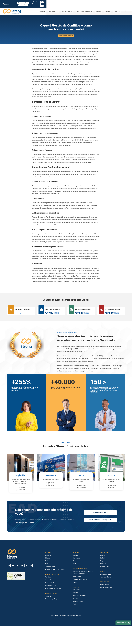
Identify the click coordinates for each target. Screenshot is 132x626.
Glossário (19, 13)
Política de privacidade (79, 595)
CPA (46, 563)
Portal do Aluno (124, 2)
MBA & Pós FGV (61, 7)
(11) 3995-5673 (50, 485)
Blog (101, 561)
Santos (81, 475)
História (47, 558)
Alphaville (20, 475)
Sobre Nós (48, 555)
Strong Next (117, 7)
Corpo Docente (104, 584)
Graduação (51, 7)
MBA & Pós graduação (51, 599)
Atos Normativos (50, 566)
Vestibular (48, 577)
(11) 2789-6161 (111, 485)
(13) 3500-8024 (81, 487)
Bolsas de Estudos (78, 601)
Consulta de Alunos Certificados (55, 569)
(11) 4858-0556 (111, 487)
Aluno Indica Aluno (105, 574)
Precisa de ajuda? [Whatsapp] (123, 623)
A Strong (109, 7)
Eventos (102, 555)
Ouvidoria (75, 592)
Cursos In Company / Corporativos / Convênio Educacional (83, 572)
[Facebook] (17, 565)
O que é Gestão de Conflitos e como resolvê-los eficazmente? (33, 13)
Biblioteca (48, 561)
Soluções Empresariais (112, 2)
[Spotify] (31, 565)
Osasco (111, 475)
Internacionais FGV (73, 7)
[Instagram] (9, 565)
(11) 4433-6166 (50, 483)
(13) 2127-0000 (81, 485)
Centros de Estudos (106, 577)
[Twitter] (26, 565)
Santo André (51, 475)
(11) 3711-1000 (20, 487)
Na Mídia (103, 558)
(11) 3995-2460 (20, 489)
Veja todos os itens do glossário (66, 35)
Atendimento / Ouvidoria (9, 2)
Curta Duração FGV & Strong (89, 7)
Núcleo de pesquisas (106, 587)
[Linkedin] (22, 565)
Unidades (102, 7)
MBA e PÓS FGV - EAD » (100, 512)
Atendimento (76, 590)
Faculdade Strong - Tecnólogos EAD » (100, 520)
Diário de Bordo (104, 566)
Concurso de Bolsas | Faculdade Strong (66, 2)
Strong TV (103, 563)
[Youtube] (13, 565)
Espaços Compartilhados (80, 579)
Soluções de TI (77, 576)
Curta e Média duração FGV (53, 588)
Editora (75, 582)
